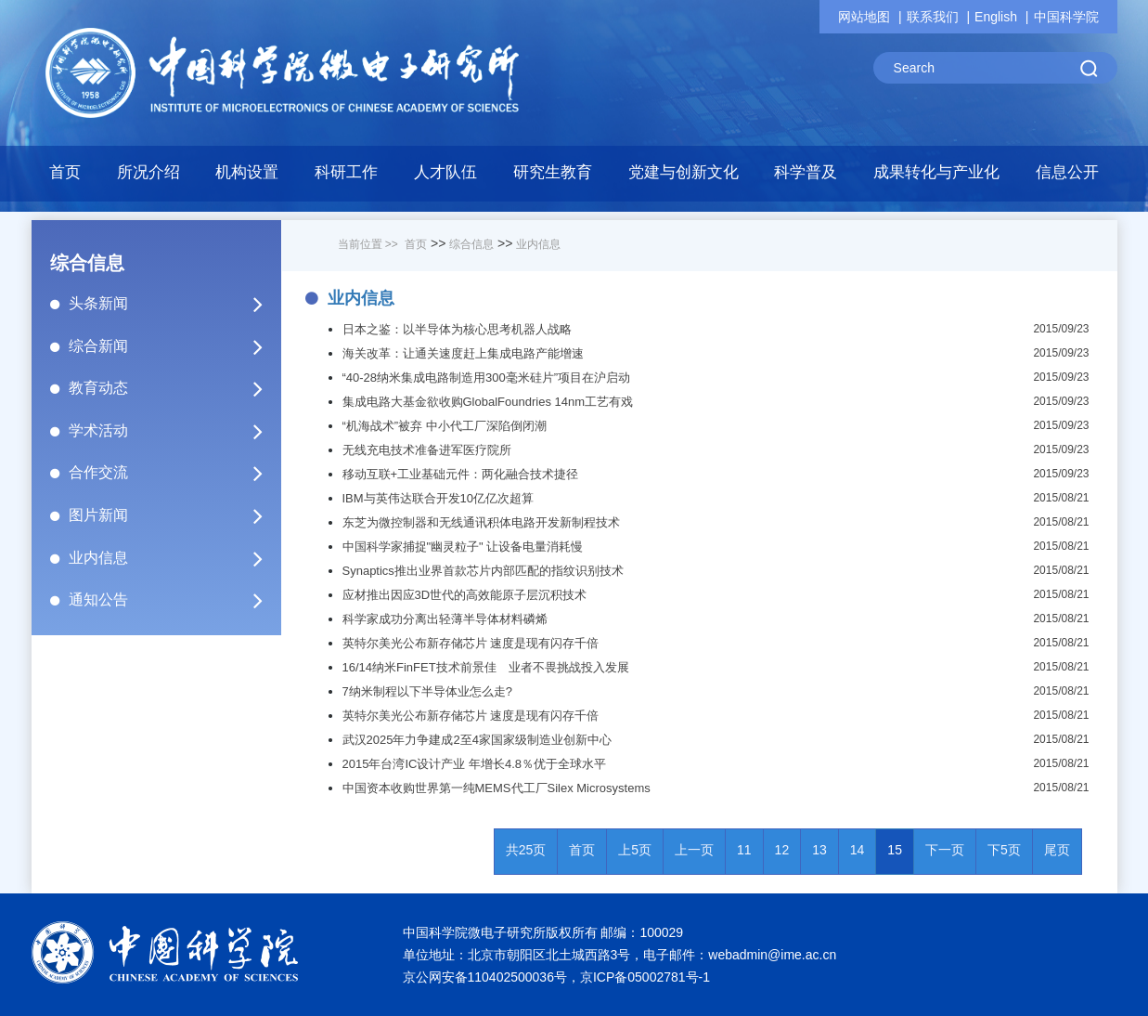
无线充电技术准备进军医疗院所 (426, 450)
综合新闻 (173, 346)
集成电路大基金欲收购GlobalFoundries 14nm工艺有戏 (488, 402)
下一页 (944, 849)
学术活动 (173, 431)
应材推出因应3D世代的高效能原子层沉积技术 (464, 595)
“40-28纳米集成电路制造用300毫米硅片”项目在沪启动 (486, 377)
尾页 (1057, 849)
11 (744, 849)
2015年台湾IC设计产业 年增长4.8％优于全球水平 (474, 764)
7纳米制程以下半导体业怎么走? (427, 691)
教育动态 (173, 388)
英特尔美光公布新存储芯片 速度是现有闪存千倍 (471, 643)
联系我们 (933, 16)
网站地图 (864, 16)
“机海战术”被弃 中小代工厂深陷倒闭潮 (444, 426)
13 (819, 849)
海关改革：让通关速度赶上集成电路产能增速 (463, 353)
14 (857, 849)
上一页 (694, 849)
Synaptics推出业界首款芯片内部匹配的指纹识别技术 (483, 571)
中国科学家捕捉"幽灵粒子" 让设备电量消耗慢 (463, 547)
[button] (247, 177)
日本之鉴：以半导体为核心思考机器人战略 (457, 329)
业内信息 (173, 558)
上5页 (634, 849)
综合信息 (471, 244)
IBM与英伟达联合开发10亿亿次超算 (438, 498)
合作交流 (173, 472)
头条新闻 (173, 303)
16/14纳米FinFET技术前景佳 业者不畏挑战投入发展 (485, 667)
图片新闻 (173, 515)
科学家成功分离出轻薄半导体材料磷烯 (445, 619)
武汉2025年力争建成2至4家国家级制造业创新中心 (477, 740)
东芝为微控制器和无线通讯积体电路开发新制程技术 (481, 522)
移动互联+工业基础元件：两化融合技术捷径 (460, 474)
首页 (65, 172)
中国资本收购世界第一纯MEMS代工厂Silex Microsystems (496, 788)
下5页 (1004, 849)
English (995, 16)
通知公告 (173, 600)
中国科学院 (1066, 16)
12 (782, 849)
